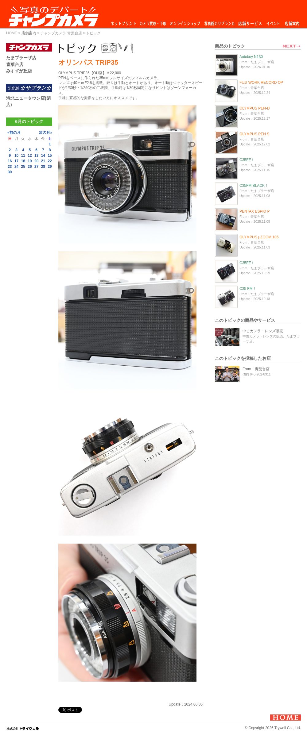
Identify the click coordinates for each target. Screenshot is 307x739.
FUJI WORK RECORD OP (261, 82)
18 (23, 161)
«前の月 (14, 132)
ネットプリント (124, 22)
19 (30, 161)
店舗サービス (250, 22)
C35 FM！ (247, 289)
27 (36, 166)
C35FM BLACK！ (253, 185)
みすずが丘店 (19, 70)
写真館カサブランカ (219, 22)
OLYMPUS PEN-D (254, 108)
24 (16, 166)
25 (23, 166)
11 (23, 155)
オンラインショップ (185, 22)
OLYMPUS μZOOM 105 (258, 237)
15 (50, 155)
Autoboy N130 (251, 57)
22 (50, 161)
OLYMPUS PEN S (254, 134)
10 (16, 155)
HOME (11, 33)
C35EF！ (247, 160)
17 (16, 161)
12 (30, 155)
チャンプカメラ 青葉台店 (61, 33)
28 (43, 166)
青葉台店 (14, 64)
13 (36, 155)
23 (10, 166)
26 (30, 166)
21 (43, 161)
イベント (273, 22)
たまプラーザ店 (21, 57)
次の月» (45, 132)
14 (43, 155)
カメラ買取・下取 (153, 22)
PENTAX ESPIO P (254, 211)
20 (36, 161)
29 (50, 166)
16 (10, 161)
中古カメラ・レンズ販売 (263, 331)
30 (10, 172)
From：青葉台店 (256, 369)
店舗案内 (292, 22)
